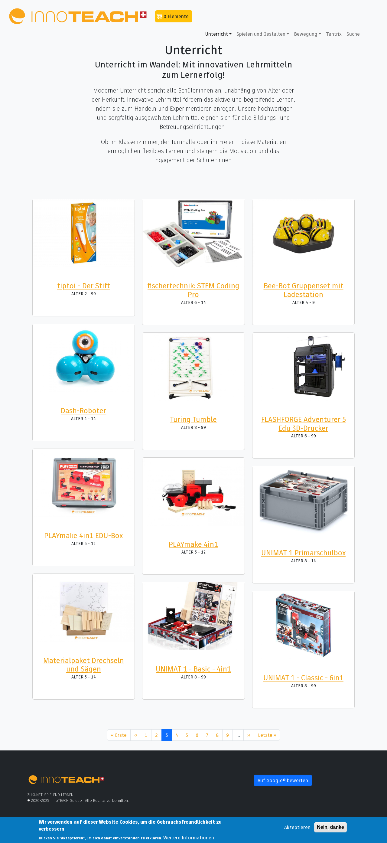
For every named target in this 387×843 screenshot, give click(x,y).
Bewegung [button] (305, 34)
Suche (353, 34)
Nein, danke (330, 828)
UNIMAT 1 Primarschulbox (303, 552)
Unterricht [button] (216, 34)
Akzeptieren (297, 829)
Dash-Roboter (83, 410)
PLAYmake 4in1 (193, 544)
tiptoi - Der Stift (83, 285)
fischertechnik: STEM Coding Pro (193, 290)
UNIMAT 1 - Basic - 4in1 (193, 669)
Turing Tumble (193, 419)
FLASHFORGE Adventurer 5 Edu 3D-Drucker (303, 424)
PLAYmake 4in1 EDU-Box (83, 535)
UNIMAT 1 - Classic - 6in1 (303, 677)
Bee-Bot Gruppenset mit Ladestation (303, 290)
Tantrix (334, 34)
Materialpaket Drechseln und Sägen (83, 665)
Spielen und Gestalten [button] (260, 34)
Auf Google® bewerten (283, 780)
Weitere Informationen (188, 839)
